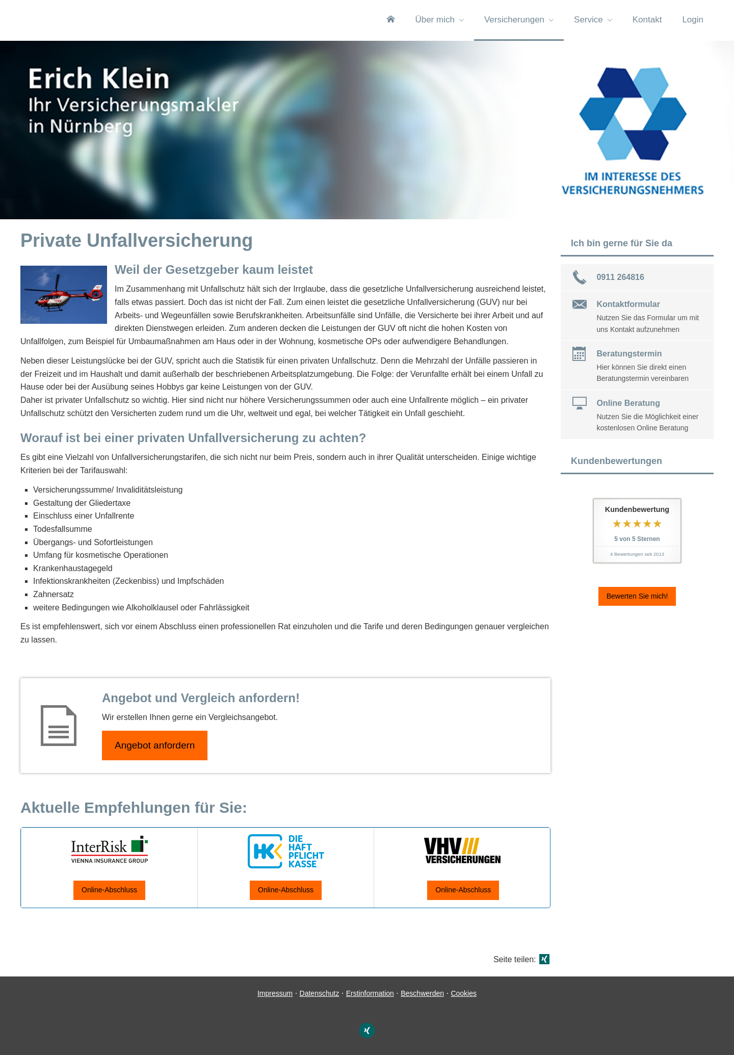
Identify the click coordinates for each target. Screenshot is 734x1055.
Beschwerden (422, 993)
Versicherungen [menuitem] (514, 19)
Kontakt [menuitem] (647, 19)
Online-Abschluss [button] (109, 890)
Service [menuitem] (588, 19)
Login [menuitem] (692, 19)
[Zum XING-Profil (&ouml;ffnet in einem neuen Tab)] (367, 1030)
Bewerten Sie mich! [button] (637, 596)
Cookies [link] (464, 993)
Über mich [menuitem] (434, 19)
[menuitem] (391, 20)
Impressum (275, 993)
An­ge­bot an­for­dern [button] (155, 745)
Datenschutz (319, 993)
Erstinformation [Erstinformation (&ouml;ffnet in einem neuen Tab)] (370, 993)
